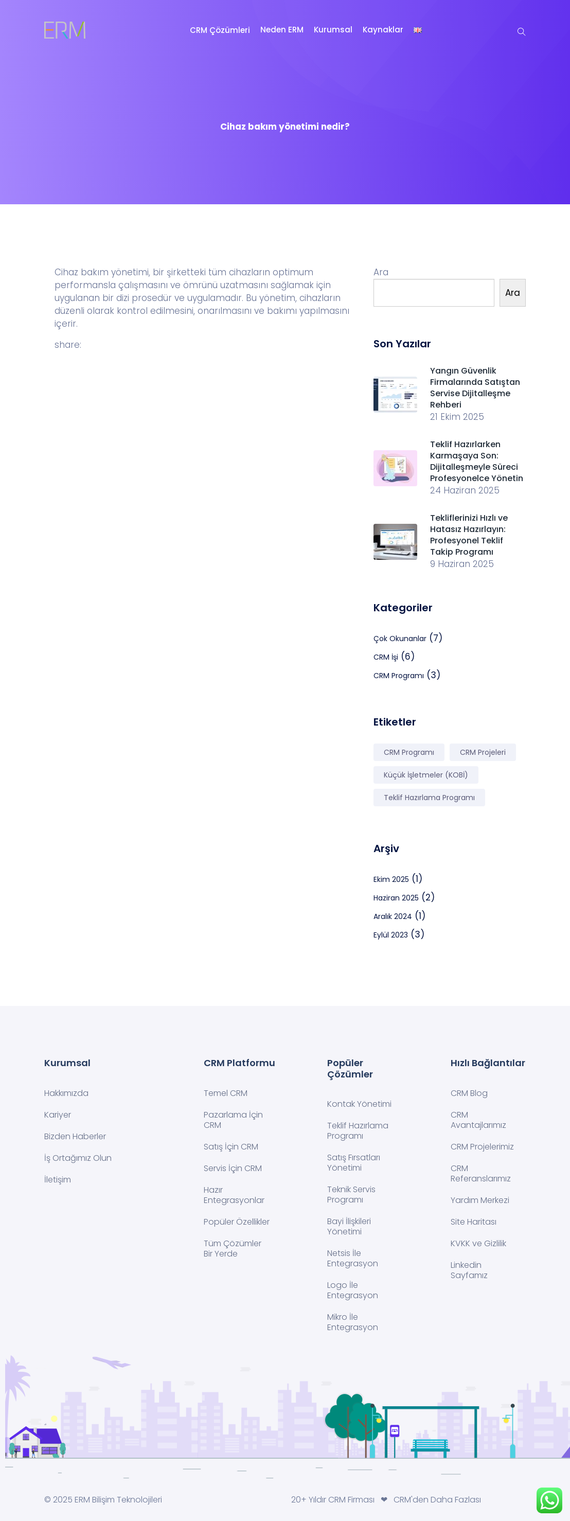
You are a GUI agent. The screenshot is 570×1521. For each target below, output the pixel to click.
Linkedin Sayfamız (469, 1270)
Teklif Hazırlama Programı (357, 1131)
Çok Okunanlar (399, 638)
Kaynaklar (383, 29)
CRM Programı (398, 675)
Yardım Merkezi (480, 1200)
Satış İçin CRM (231, 1147)
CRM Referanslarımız (481, 1173)
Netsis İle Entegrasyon (352, 1258)
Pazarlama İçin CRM (233, 1120)
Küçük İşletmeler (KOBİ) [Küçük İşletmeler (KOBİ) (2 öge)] (426, 775)
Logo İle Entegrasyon (352, 1290)
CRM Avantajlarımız (478, 1120)
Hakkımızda (66, 1093)
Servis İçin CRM (233, 1168)
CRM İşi (385, 657)
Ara (380, 272)
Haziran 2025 (396, 898)
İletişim (57, 1180)
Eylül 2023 (390, 935)
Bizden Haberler (75, 1136)
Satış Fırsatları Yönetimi (353, 1163)
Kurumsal (333, 29)
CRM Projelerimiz (482, 1147)
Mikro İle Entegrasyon (352, 1322)
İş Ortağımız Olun (78, 1158)
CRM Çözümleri (220, 30)
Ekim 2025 (391, 879)
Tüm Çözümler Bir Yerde (232, 1248)
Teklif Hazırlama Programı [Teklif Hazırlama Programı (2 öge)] (429, 797)
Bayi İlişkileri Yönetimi (349, 1226)
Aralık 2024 (392, 916)
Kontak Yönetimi (359, 1104)
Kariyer (57, 1115)
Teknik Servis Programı (351, 1194)
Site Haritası (473, 1222)
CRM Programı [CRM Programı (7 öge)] (409, 752)
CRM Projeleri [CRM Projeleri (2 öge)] (483, 752)
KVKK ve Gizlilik (478, 1243)
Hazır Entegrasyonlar (234, 1195)
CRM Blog (469, 1093)
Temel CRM (225, 1093)
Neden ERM (282, 29)
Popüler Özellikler (237, 1222)
